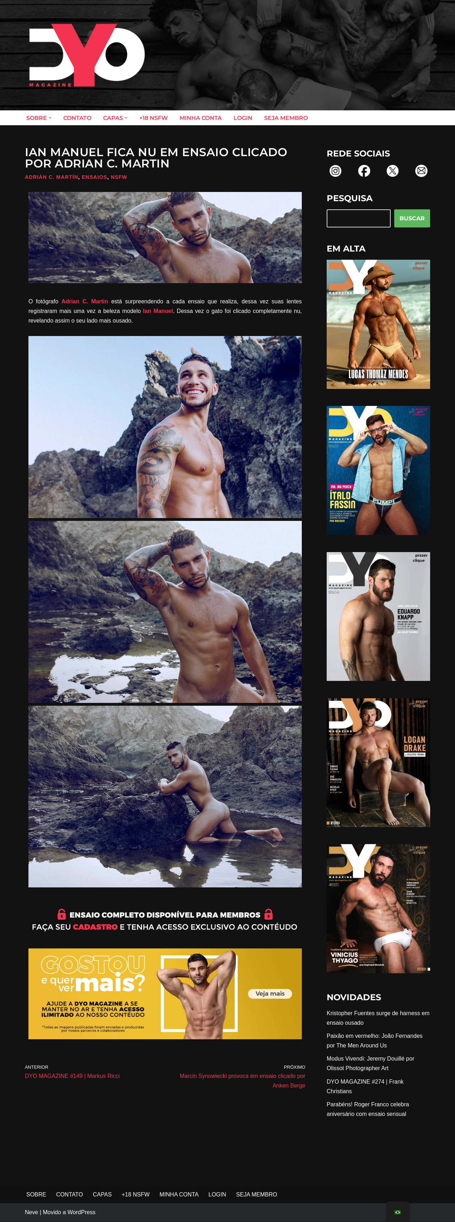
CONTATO (77, 118)
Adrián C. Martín (51, 177)
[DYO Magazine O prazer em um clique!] (87, 55)
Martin (99, 301)
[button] (50, 117)
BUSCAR (412, 218)
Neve (31, 1213)
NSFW (119, 177)
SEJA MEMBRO (286, 118)
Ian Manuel (158, 311)
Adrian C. (76, 301)
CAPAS (102, 1195)
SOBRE (36, 1195)
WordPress (82, 1213)
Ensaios (94, 177)
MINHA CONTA (201, 118)
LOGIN (243, 118)
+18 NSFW (153, 118)
